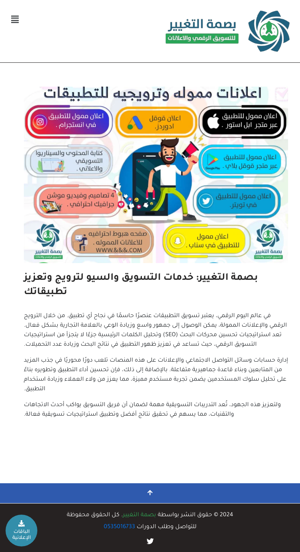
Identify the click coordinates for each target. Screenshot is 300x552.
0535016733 (119, 527)
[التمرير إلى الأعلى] (150, 493)
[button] (14, 20)
